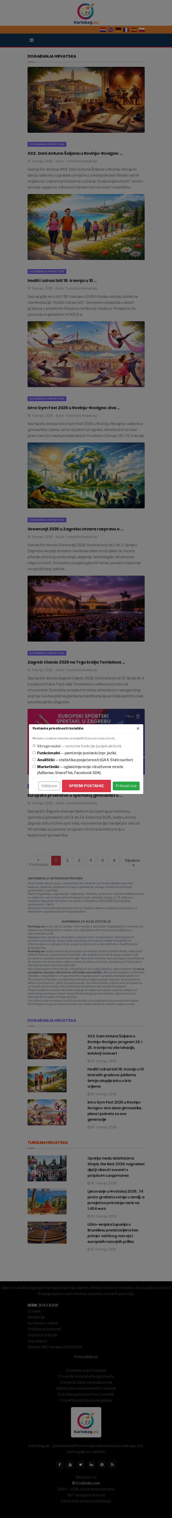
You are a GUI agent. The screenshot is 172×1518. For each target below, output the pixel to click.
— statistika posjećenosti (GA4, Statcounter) (85, 760)
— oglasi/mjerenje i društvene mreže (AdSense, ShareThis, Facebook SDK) (80, 770)
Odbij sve (49, 786)
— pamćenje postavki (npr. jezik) (76, 753)
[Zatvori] (138, 728)
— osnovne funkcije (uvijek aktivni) (79, 746)
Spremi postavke (86, 786)
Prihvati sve (126, 786)
